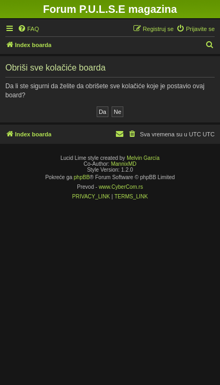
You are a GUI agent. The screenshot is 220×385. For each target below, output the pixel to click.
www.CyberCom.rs (121, 187)
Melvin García (143, 158)
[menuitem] (28, 28)
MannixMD (124, 164)
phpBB (82, 177)
